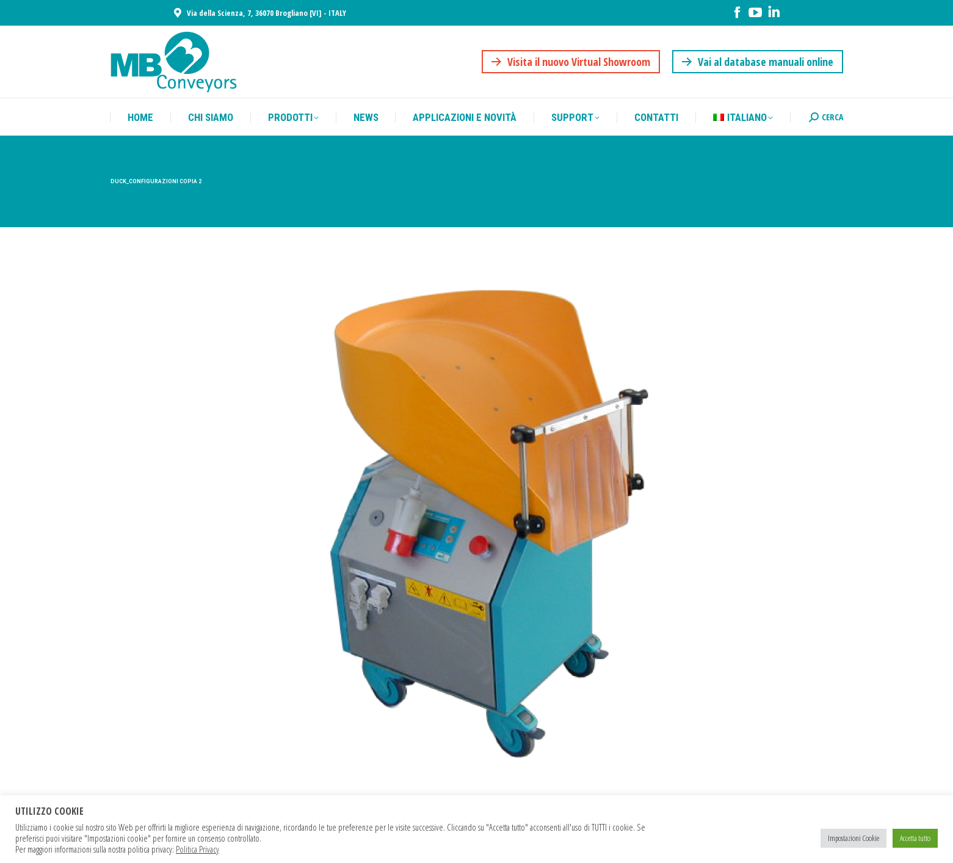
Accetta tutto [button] (915, 837)
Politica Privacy (197, 849)
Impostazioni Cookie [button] (853, 837)
